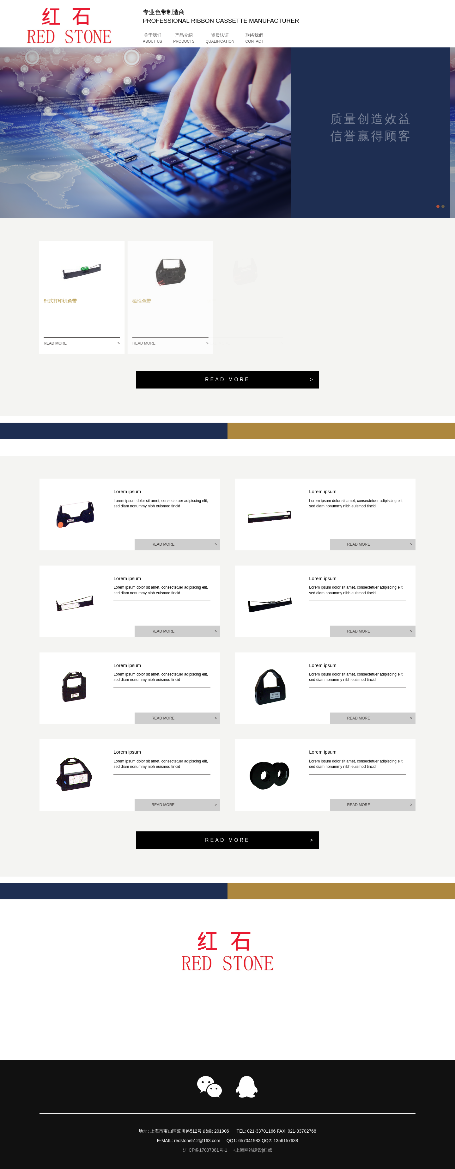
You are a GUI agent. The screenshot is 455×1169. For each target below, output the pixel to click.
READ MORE (74, 343)
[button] (195, 38)
